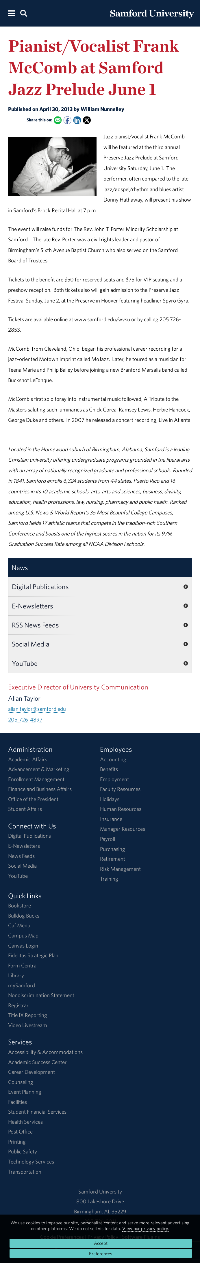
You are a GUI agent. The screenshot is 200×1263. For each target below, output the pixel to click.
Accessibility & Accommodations (45, 1051)
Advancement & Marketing (38, 769)
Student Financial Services (37, 1111)
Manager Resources (122, 828)
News (20, 567)
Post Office (20, 1131)
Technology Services (31, 1161)
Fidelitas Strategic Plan (33, 955)
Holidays (109, 799)
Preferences (100, 1253)
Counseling (20, 1081)
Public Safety (22, 1151)
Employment (114, 779)
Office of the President (33, 799)
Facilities (17, 1101)
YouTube (25, 663)
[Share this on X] (87, 120)
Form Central (23, 965)
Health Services (25, 1121)
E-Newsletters (32, 606)
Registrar (18, 1005)
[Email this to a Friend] (58, 120)
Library (16, 975)
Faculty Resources (120, 788)
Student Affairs (25, 808)
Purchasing (112, 848)
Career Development (31, 1071)
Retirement (112, 858)
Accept (101, 1243)
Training (109, 878)
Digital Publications (40, 586)
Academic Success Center (37, 1062)
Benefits (109, 769)
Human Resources (120, 808)
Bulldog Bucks (23, 915)
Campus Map (23, 935)
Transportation (24, 1171)
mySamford (21, 985)
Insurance (111, 818)
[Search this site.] (23, 13)
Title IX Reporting (27, 1015)
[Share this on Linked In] (77, 120)
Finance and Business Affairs (40, 788)
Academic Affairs (27, 759)
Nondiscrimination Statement (41, 995)
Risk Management (120, 868)
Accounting (113, 759)
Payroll (107, 838)
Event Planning (24, 1091)
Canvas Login (23, 945)
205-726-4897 (25, 719)
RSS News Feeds (35, 625)
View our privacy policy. (145, 1228)
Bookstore (19, 905)
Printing (17, 1141)
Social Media (30, 644)
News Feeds (21, 855)
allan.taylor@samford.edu (37, 708)
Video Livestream (27, 1025)
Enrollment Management (36, 779)
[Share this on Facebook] (67, 120)
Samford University (100, 1191)
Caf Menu (19, 925)
